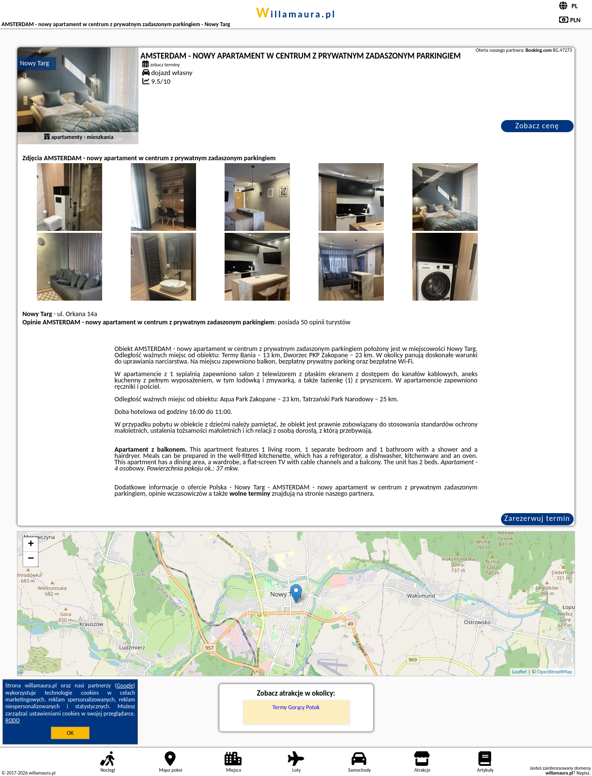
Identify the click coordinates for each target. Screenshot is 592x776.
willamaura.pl (296, 14)
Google (125, 685)
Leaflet (519, 672)
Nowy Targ (34, 63)
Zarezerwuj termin (537, 518)
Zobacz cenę (537, 125)
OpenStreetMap (554, 672)
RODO (12, 720)
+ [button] (31, 544)
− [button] (31, 559)
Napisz (583, 773)
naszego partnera (349, 493)
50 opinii (312, 322)
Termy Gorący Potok (296, 707)
